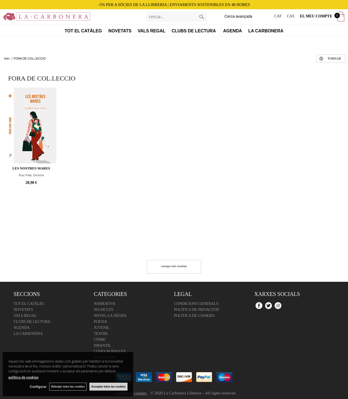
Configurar (38, 387)
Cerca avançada (238, 16)
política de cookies (23, 377)
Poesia (100, 322)
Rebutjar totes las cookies (68, 386)
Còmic (100, 340)
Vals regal (151, 31)
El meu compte (316, 16)
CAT (277, 16)
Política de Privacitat (196, 310)
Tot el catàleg (83, 31)
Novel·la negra (110, 316)
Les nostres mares (31, 168)
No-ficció (103, 310)
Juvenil (102, 328)
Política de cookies (194, 316)
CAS (290, 16)
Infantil (102, 346)
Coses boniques (110, 351)
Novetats (120, 31)
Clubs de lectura (194, 31)
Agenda (232, 31)
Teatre (101, 334)
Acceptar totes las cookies (108, 386)
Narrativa (104, 304)
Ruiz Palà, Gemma (31, 175)
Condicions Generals (196, 304)
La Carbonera (265, 31)
